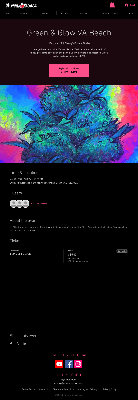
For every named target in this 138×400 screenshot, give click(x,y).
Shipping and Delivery (86, 389)
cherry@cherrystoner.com (68, 383)
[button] (112, 4)
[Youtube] (59, 364)
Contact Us (44, 389)
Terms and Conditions (63, 389)
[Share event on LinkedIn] (25, 343)
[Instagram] (78, 364)
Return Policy (28, 389)
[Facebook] (69, 364)
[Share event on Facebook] (11, 343)
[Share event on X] (18, 343)
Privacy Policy (109, 389)
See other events (69, 72)
